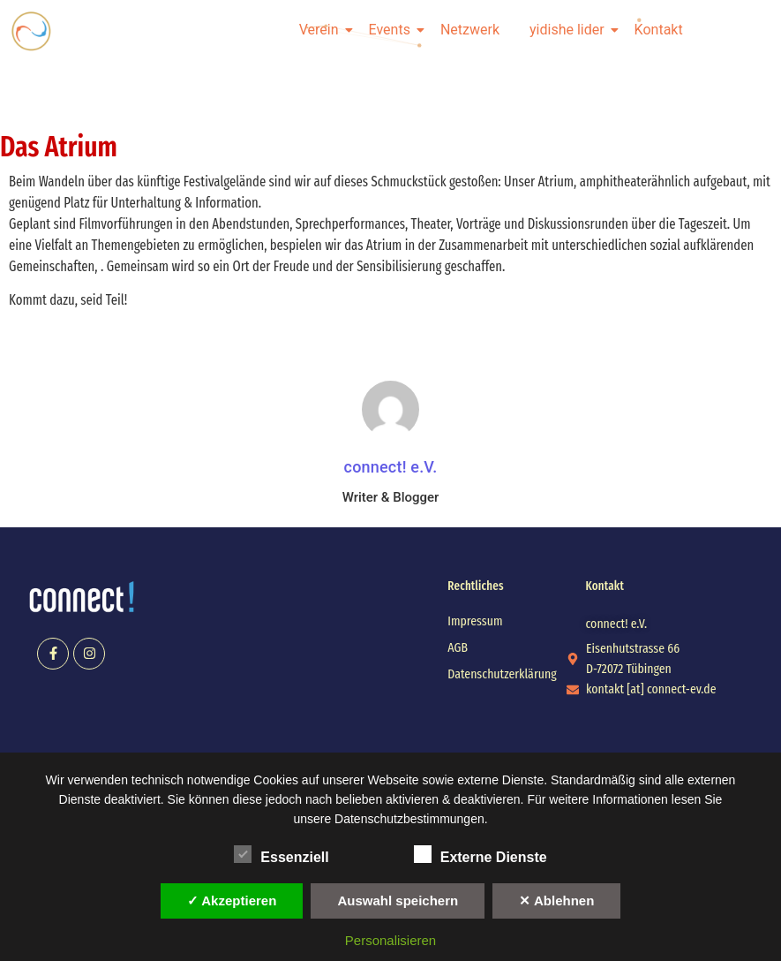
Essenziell (281, 854)
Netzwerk (469, 29)
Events (393, 29)
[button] (617, 624)
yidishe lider (570, 29)
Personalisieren (390, 940)
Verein (322, 29)
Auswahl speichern (397, 900)
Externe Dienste (480, 854)
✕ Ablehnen (556, 900)
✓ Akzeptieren (232, 900)
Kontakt (659, 29)
